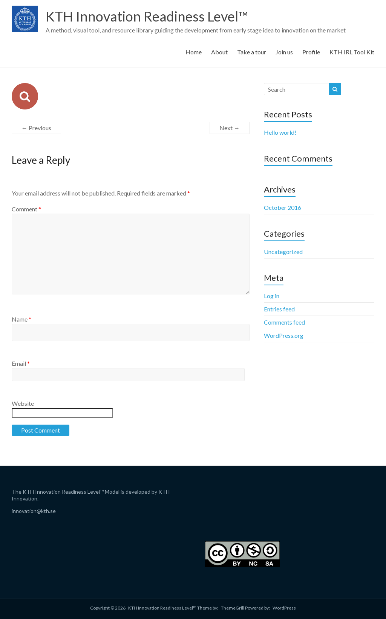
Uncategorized (283, 251)
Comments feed (284, 322)
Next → (229, 127)
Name (21, 319)
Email (21, 363)
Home (193, 51)
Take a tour (251, 51)
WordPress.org (283, 335)
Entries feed (279, 309)
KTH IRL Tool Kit (351, 51)
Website (23, 403)
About (219, 51)
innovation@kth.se (34, 511)
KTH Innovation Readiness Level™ (147, 16)
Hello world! (280, 132)
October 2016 (282, 207)
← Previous (36, 127)
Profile (311, 51)
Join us (284, 51)
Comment (26, 208)
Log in (271, 295)
